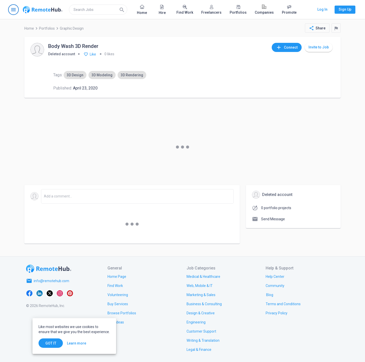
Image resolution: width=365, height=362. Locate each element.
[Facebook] (29, 293)
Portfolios (47, 28)
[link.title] (116, 276)
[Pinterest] (70, 293)
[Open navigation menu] (13, 9)
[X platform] (50, 293)
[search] (98, 9)
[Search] (122, 10)
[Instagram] (60, 293)
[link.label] (275, 276)
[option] (75, 75)
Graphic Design (72, 28)
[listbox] (105, 75)
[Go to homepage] (42, 10)
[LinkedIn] (39, 293)
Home (29, 28)
